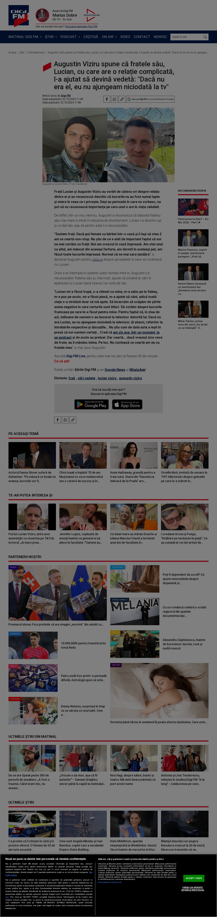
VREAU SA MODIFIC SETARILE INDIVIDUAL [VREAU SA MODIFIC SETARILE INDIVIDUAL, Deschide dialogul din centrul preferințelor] (192, 888)
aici (7, 897)
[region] (108, 885)
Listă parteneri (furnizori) (109, 882)
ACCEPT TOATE (194, 878)
